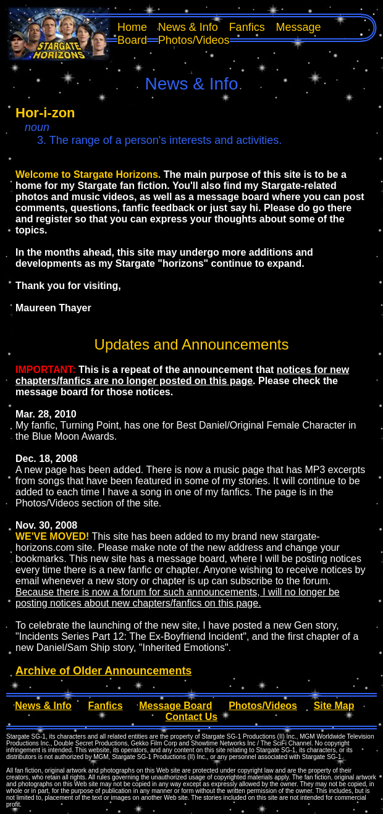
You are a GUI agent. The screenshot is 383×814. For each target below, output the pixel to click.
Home (132, 27)
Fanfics (247, 27)
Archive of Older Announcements (103, 671)
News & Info (188, 27)
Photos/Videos (194, 40)
